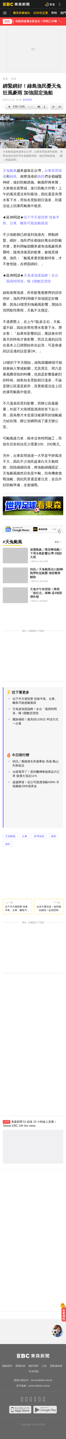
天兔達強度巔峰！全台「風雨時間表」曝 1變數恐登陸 (35, 711)
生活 (13, 78)
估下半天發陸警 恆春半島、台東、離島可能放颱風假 (35, 701)
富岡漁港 (39, 836)
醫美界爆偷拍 (21, 12)
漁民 (41, 176)
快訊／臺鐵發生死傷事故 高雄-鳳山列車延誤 (36, 763)
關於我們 (33, 1365)
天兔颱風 (10, 170)
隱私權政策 (56, 1365)
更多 (57, 542)
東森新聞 (27, 99)
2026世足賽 (40, 12)
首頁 (5, 78)
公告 (44, 1365)
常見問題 (34, 1371)
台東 (47, 170)
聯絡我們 (7, 1365)
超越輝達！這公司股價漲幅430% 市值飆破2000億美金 (36, 784)
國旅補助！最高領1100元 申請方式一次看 (35, 721)
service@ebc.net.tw (41, 1380)
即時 (54, 12)
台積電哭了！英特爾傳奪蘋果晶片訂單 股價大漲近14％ (36, 774)
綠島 (13, 176)
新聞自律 (20, 1365)
